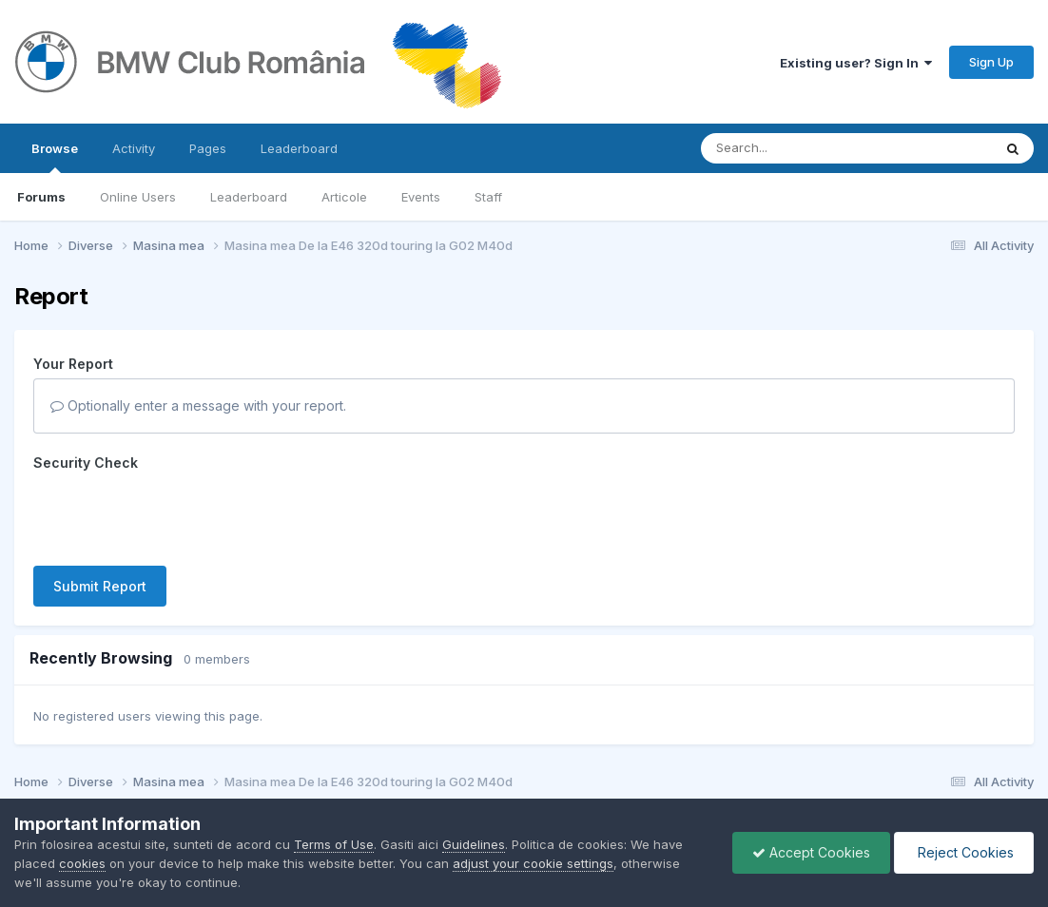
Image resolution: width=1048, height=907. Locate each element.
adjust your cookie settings (533, 863)
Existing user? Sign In (856, 62)
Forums (41, 196)
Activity (133, 148)
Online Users (138, 196)
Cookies (577, 763)
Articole (344, 196)
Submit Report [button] (99, 512)
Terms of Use (334, 844)
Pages (207, 148)
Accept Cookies (811, 852)
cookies (82, 863)
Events (420, 196)
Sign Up (991, 61)
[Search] (794, 148)
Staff (488, 196)
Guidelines (473, 844)
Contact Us (498, 763)
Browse (54, 157)
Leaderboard (248, 196)
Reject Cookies (964, 852)
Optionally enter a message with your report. (198, 405)
